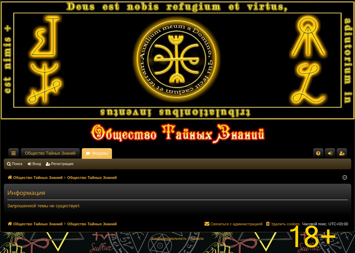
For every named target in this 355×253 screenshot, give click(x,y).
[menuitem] (318, 153)
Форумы (100, 153)
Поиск (17, 164)
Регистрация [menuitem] (343, 155)
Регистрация (62, 164)
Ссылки (15, 155)
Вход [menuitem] (331, 155)
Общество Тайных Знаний (50, 153)
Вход (37, 164)
